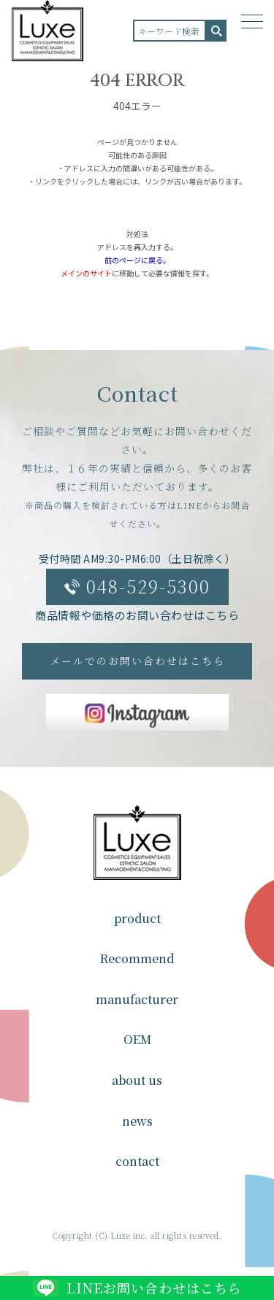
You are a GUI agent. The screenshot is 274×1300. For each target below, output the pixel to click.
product (137, 918)
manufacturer (137, 999)
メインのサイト (86, 273)
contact (137, 1161)
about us (137, 1080)
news (137, 1121)
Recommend (137, 958)
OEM (137, 1039)
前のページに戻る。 (137, 259)
